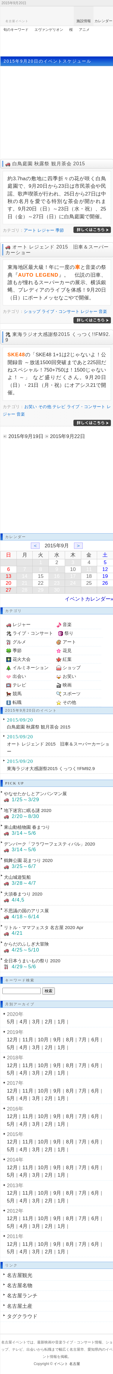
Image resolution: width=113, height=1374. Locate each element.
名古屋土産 (19, 1306)
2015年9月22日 (67, 436)
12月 (12, 1040)
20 (8, 583)
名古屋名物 (19, 1285)
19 (105, 576)
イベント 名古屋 (67, 1364)
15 (40, 576)
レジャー (45, 230)
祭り (68, 633)
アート (30, 230)
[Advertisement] (57, 42)
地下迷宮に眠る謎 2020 (27, 810)
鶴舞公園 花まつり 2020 (28, 860)
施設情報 (83, 21)
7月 (83, 1040)
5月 (11, 1022)
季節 (59, 230)
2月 (49, 1022)
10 (73, 569)
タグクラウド (22, 1316)
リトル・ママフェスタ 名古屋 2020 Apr (43, 927)
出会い (19, 676)
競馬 (17, 693)
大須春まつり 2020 (23, 893)
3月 (36, 1022)
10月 (43, 1040)
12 (105, 569)
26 (105, 583)
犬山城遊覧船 (17, 877)
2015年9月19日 (25, 436)
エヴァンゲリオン (48, 30)
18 (89, 576)
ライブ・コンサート (60, 311)
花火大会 (22, 659)
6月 (95, 1040)
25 (89, 583)
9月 (57, 1040)
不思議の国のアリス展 (26, 910)
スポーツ (72, 693)
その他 (44, 406)
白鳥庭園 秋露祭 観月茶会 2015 (48, 163)
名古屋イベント (16, 21)
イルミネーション (31, 667)
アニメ (84, 30)
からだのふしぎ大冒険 (26, 943)
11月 (27, 1040)
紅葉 (67, 659)
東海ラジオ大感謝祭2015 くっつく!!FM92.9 (51, 768)
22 (40, 583)
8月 (70, 1040)
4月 (23, 1022)
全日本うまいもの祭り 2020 (32, 960)
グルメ (19, 641)
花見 (67, 650)
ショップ (32, 311)
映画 (67, 684)
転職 (17, 702)
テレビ (58, 406)
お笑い (30, 406)
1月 (61, 1022)
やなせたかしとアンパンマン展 (35, 793)
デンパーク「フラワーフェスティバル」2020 (49, 843)
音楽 (103, 311)
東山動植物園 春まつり (27, 827)
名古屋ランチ (22, 1296)
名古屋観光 (19, 1275)
